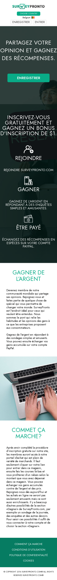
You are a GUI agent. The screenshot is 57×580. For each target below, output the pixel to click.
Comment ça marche (29, 544)
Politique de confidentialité (28, 555)
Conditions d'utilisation (28, 549)
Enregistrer (21, 22)
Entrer (40, 22)
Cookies (28, 560)
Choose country (28, 13)
